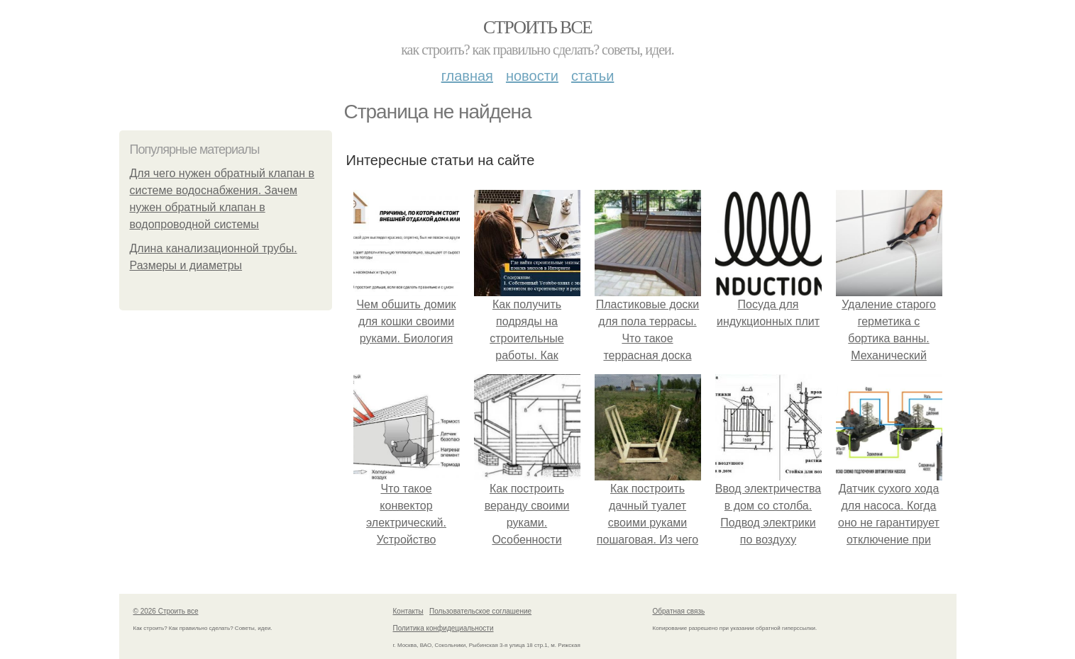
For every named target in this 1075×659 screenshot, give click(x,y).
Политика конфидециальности (443, 628)
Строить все (537, 27)
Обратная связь (679, 611)
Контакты (408, 611)
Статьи (592, 76)
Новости (532, 76)
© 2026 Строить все (166, 611)
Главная (467, 76)
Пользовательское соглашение (480, 611)
